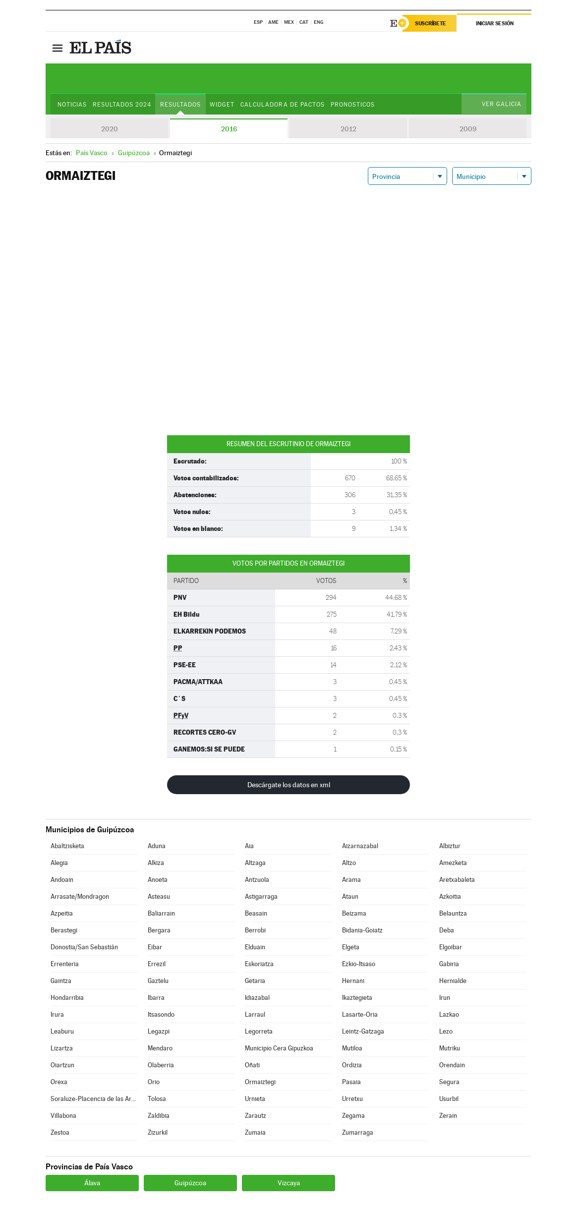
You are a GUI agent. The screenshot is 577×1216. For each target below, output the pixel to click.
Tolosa (157, 1098)
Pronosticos (353, 104)
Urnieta (255, 1098)
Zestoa (60, 1132)
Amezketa (453, 863)
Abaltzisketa (67, 846)
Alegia (59, 863)
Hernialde (452, 980)
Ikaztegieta (357, 997)
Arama (351, 879)
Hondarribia (67, 997)
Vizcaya (289, 1183)
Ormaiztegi (260, 1082)
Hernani (353, 980)
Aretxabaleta (457, 879)
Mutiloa (352, 1048)
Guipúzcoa (190, 1183)
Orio (154, 1082)
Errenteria (65, 964)
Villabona (63, 1115)
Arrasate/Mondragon (80, 896)
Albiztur (450, 846)
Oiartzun (62, 1065)
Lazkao (449, 1014)
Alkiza (156, 863)
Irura (57, 1014)
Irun (444, 997)
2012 (348, 129)
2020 (109, 129)
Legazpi (159, 1031)
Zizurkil (158, 1132)
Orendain (452, 1065)
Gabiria (449, 964)
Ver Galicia (501, 104)
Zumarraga (357, 1132)
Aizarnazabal (360, 846)
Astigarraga (261, 896)
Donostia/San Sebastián (84, 947)
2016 (229, 129)
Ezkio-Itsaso (358, 964)
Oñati (252, 1065)
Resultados (180, 104)
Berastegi (64, 930)
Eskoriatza (259, 964)
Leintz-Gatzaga (363, 1031)
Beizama (354, 913)
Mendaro (160, 1048)
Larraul (255, 1014)
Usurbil (449, 1098)
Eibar (155, 947)
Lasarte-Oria (360, 1014)
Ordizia (352, 1065)
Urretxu (352, 1098)
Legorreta (259, 1031)
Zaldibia (159, 1115)
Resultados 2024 (122, 104)
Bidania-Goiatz (362, 930)
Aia (249, 846)
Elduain (255, 947)
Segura (449, 1082)
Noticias (72, 104)
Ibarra (156, 997)
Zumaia (255, 1132)
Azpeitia (62, 913)
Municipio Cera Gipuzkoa (279, 1048)
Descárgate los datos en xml (288, 785)
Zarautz (255, 1115)
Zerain (448, 1115)
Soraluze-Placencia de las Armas (94, 1098)
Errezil (157, 964)
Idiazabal (257, 997)
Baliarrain (161, 913)
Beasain (256, 913)
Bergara (159, 930)
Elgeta (350, 947)
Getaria (255, 980)
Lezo (446, 1031)
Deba (446, 930)
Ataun (350, 896)
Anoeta (158, 879)
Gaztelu (158, 980)
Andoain (62, 879)
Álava (92, 1183)
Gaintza (61, 980)
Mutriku (449, 1048)
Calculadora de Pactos (282, 104)
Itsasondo (161, 1014)
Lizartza (62, 1048)
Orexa (59, 1082)
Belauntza (453, 913)
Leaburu (62, 1031)
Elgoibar (450, 947)
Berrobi (255, 930)
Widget (222, 104)
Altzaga (255, 863)
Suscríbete (430, 23)
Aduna (157, 846)
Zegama (353, 1115)
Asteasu (159, 896)
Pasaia (351, 1082)
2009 (468, 129)
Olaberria (161, 1065)
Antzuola (257, 879)
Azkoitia (450, 896)
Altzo (349, 863)
